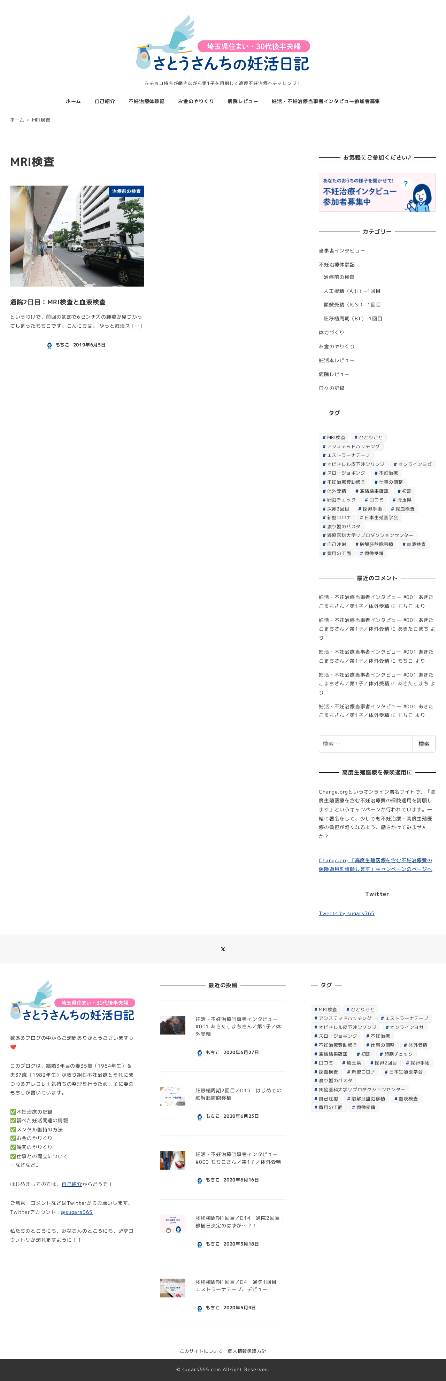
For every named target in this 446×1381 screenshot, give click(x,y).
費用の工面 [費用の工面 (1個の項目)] (339, 553)
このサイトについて (201, 1351)
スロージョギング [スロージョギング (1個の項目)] (346, 473)
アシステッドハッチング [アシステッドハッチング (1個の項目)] (353, 446)
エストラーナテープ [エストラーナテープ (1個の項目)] (348, 455)
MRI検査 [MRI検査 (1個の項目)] (336, 437)
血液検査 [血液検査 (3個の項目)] (416, 544)
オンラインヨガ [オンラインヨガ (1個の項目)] (415, 464)
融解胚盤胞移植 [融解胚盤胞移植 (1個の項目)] (377, 544)
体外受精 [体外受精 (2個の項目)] (336, 491)
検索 (424, 744)
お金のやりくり (337, 346)
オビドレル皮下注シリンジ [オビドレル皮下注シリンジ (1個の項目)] (356, 464)
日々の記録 (332, 388)
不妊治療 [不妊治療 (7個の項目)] (388, 473)
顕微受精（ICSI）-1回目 (352, 304)
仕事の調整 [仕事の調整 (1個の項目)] (391, 482)
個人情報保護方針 (247, 1351)
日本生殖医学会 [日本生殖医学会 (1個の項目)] (381, 517)
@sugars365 (77, 1212)
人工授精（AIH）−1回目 (352, 291)
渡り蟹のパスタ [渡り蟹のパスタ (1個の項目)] (344, 526)
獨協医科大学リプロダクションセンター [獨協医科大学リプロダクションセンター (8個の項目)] (370, 535)
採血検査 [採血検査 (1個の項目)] (405, 509)
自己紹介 (72, 1184)
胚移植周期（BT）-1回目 (353, 318)
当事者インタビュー (342, 250)
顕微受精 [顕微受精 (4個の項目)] (374, 553)
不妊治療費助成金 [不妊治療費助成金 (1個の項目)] (346, 482)
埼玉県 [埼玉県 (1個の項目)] (404, 500)
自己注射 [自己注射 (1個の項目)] (336, 544)
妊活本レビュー (337, 360)
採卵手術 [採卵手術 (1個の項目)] (372, 509)
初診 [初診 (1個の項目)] (407, 491)
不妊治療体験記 (337, 264)
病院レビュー (334, 374)
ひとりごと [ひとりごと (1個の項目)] (371, 437)
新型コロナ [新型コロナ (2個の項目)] (339, 517)
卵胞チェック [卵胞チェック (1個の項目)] (341, 500)
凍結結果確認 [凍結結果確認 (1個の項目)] (374, 491)
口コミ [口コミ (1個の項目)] (376, 500)
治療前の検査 (339, 277)
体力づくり (332, 332)
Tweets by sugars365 (347, 913)
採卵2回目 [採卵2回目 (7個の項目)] (338, 509)
